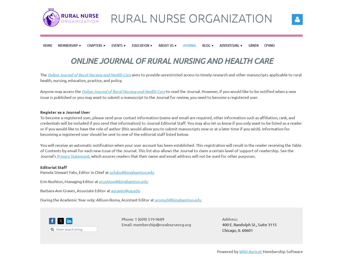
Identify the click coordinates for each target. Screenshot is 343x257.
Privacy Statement (73, 156)
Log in (297, 19)
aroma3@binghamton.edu (178, 200)
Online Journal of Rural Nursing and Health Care (89, 74)
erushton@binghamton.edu (123, 181)
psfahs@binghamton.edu (132, 172)
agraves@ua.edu (125, 190)
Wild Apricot (250, 251)
